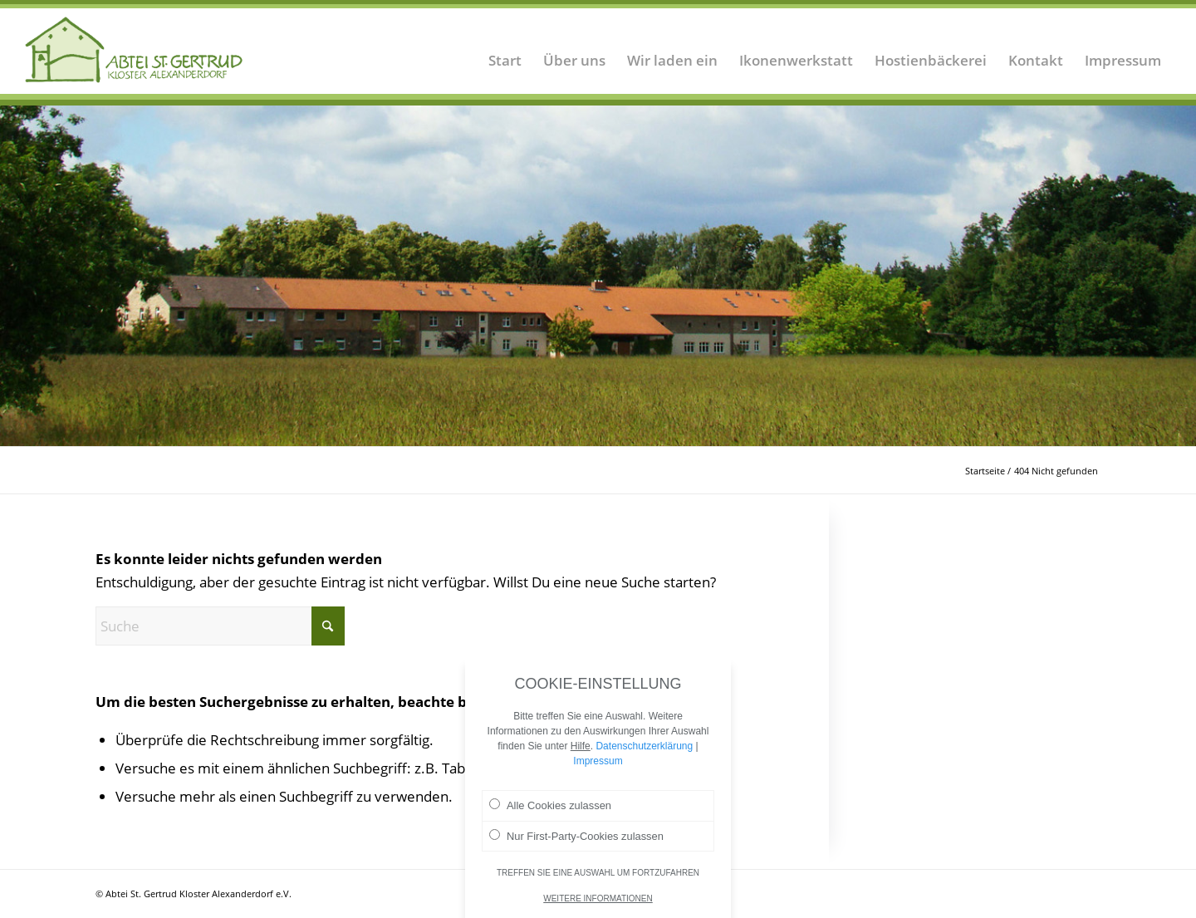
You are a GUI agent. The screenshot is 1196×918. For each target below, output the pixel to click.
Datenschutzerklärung (644, 753)
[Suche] (220, 626)
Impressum (597, 768)
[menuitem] (505, 49)
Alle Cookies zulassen (550, 812)
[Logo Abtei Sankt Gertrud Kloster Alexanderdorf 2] (134, 49)
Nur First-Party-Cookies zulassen (576, 842)
